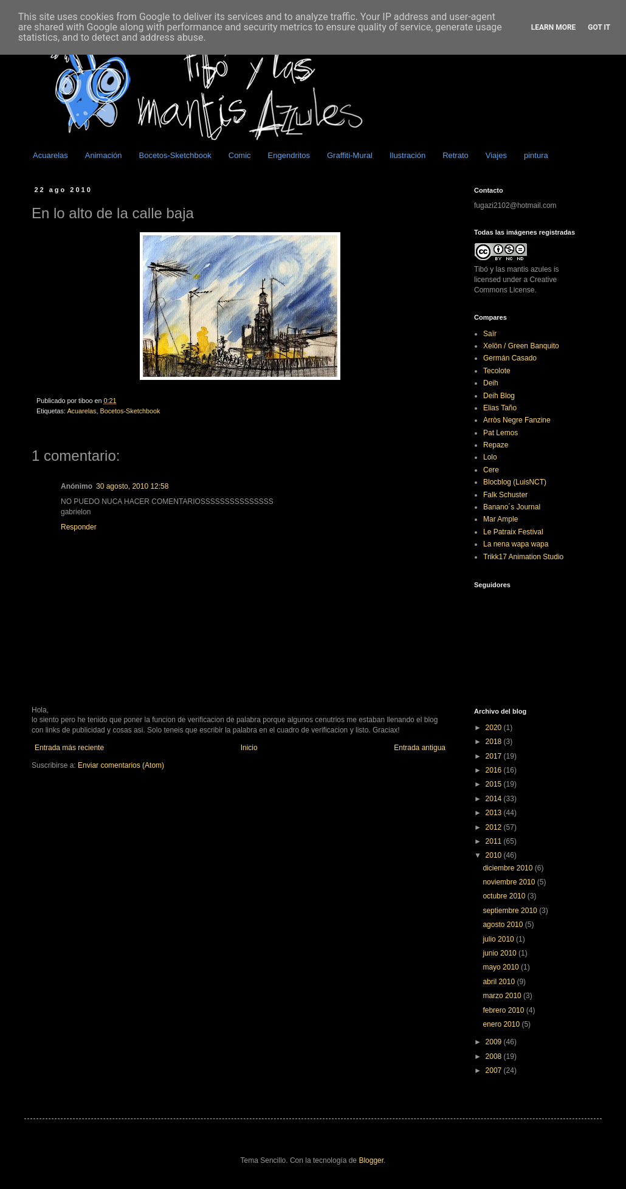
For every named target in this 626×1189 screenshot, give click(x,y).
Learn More (553, 27)
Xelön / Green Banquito (521, 346)
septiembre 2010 (511, 910)
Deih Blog (499, 395)
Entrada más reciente (69, 747)
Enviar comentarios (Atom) (121, 765)
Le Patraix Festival (513, 532)
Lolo (490, 457)
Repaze (495, 445)
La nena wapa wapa (515, 544)
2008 (495, 1056)
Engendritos (289, 155)
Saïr (490, 333)
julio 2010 (499, 939)
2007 (495, 1070)
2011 (495, 841)
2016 (495, 770)
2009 (495, 1042)
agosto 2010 (504, 924)
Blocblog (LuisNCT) (514, 482)
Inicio (249, 747)
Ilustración (407, 155)
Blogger (371, 1160)
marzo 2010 (503, 995)
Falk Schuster (505, 495)
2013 (495, 812)
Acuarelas (50, 155)
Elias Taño (500, 408)
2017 (495, 756)
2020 (495, 727)
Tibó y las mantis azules (513, 269)
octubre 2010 (505, 896)
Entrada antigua (419, 747)
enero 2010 (502, 1024)
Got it (599, 27)
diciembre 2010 (508, 868)
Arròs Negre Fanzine (517, 420)
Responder (79, 527)
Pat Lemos (500, 433)
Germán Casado (510, 358)
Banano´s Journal (511, 507)
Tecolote (497, 371)
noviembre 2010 (510, 882)
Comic (240, 155)
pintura (536, 155)
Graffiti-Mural (350, 155)
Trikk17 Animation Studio (523, 557)
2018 (495, 741)
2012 (495, 827)
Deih (490, 383)
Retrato (455, 155)
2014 (495, 798)
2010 (495, 855)
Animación (103, 155)
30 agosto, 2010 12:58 (132, 486)
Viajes (496, 155)
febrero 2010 (504, 1010)
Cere (491, 470)
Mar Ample (500, 519)
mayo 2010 (502, 967)
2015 (495, 784)
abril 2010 (500, 981)
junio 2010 (500, 953)
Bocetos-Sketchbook (175, 155)
